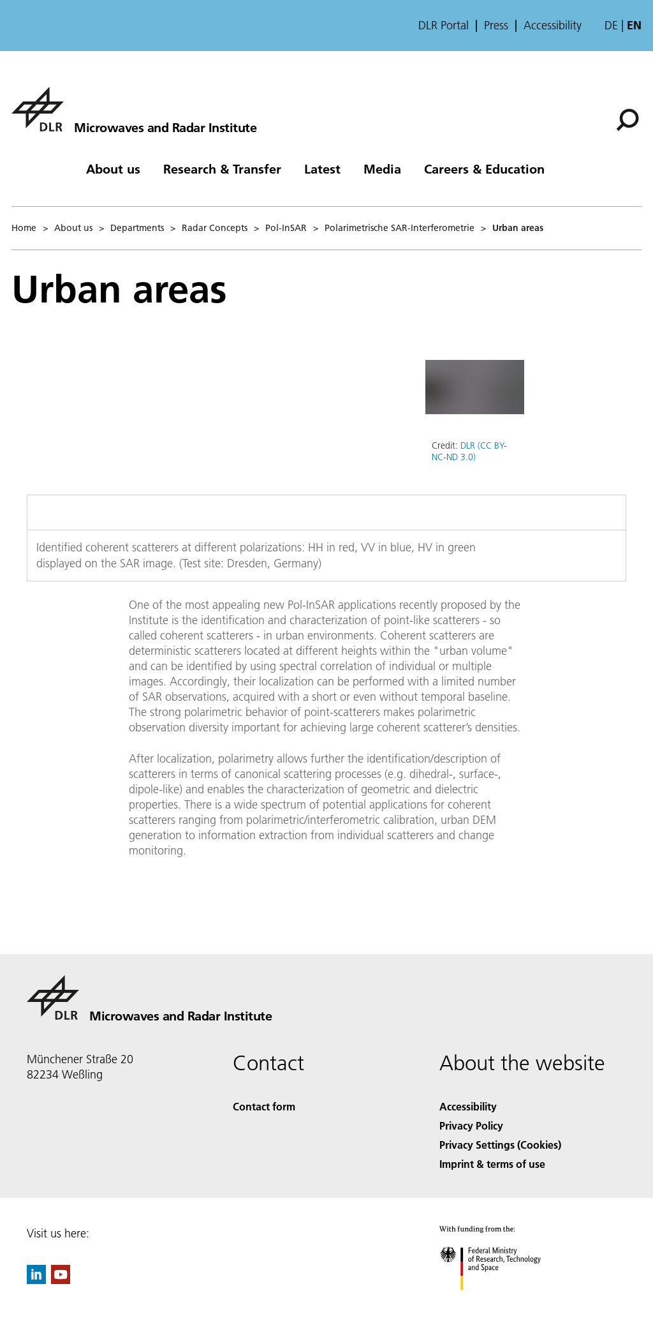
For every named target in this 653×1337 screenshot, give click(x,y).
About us (113, 168)
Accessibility (553, 26)
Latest (322, 168)
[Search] (627, 119)
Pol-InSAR (286, 227)
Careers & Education (484, 168)
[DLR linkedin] (36, 1280)
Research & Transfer (222, 168)
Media (382, 168)
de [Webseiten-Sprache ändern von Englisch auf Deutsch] (611, 25)
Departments (137, 227)
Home (23, 227)
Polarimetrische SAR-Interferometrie (399, 227)
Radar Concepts (214, 227)
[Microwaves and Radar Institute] (133, 109)
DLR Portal (443, 26)
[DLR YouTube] (60, 1280)
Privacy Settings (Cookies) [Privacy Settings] (500, 1144)
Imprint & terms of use (492, 1163)
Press (496, 26)
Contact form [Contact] (264, 1106)
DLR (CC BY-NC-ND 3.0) (469, 451)
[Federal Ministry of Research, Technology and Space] (501, 1301)
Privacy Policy (471, 1125)
